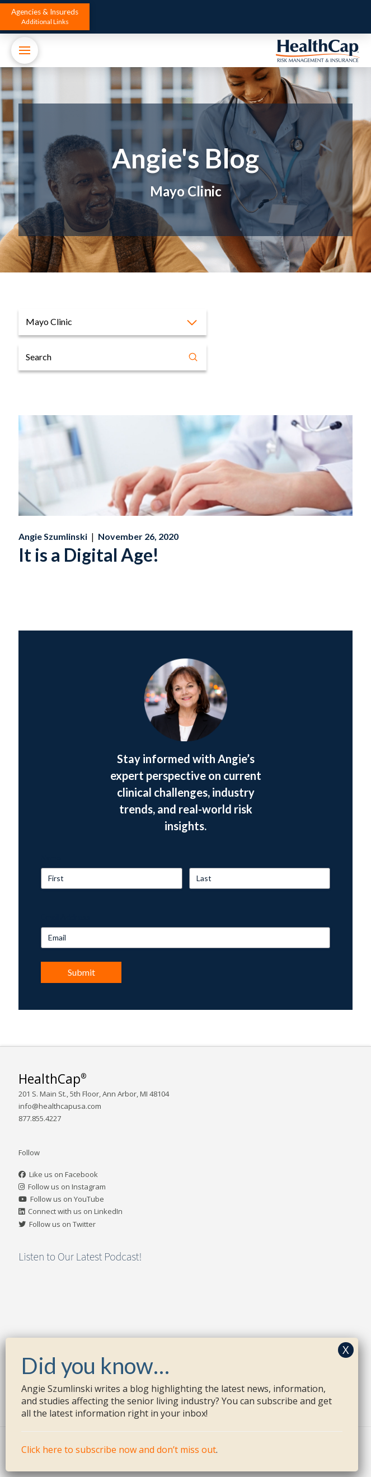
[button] (45, 16)
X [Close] (345, 1349)
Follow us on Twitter (62, 1224)
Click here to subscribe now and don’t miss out (118, 1449)
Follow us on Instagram (67, 1187)
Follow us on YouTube (67, 1199)
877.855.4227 (39, 1118)
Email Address (65, 916)
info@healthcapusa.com (59, 1106)
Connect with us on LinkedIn (75, 1211)
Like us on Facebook (63, 1174)
